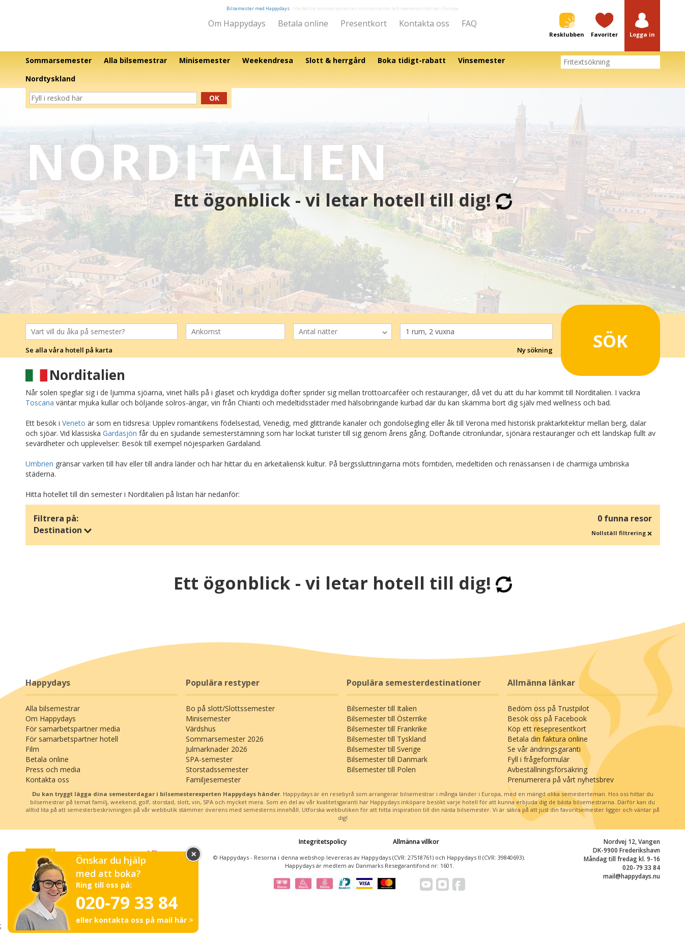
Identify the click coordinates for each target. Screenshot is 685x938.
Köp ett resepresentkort (546, 736)
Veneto (73, 430)
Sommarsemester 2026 (225, 746)
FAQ (469, 23)
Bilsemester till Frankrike (387, 736)
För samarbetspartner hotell (71, 746)
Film (32, 756)
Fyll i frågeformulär (538, 766)
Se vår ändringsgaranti (544, 756)
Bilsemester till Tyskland (386, 746)
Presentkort (363, 23)
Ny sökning (535, 357)
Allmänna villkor (416, 848)
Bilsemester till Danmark (387, 766)
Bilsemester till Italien (382, 715)
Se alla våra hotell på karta (68, 357)
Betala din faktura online (547, 746)
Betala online (303, 23)
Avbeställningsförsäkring (547, 776)
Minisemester (208, 725)
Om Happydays (237, 23)
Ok (214, 105)
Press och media (52, 776)
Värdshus (201, 736)
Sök (596, 343)
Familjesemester (213, 787)
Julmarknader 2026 (216, 756)
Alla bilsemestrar (52, 715)
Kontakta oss (424, 23)
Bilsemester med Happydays (258, 8)
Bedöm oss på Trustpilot (548, 715)
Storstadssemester (217, 776)
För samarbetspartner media (72, 736)
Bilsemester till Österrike (387, 725)
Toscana (39, 410)
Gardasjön (120, 440)
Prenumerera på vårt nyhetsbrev (560, 787)
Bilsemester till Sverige (384, 756)
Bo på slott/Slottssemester (230, 715)
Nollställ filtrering (621, 540)
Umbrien (39, 471)
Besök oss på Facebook (547, 725)
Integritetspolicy (323, 848)
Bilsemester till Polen (381, 776)
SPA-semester (209, 766)
